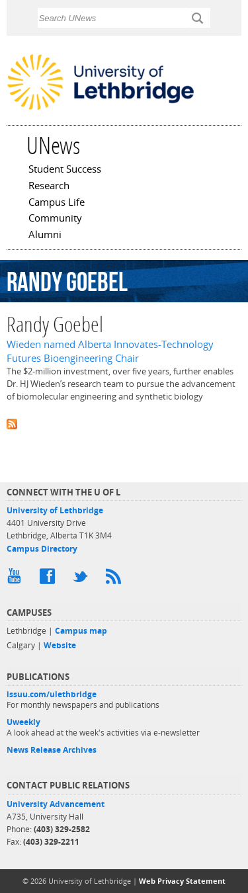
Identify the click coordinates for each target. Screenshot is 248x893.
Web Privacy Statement (182, 881)
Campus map (81, 631)
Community (55, 219)
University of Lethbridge (55, 510)
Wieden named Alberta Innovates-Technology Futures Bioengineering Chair (110, 351)
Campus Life (56, 203)
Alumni (45, 235)
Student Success (64, 170)
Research (48, 186)
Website (60, 645)
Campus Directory (42, 549)
